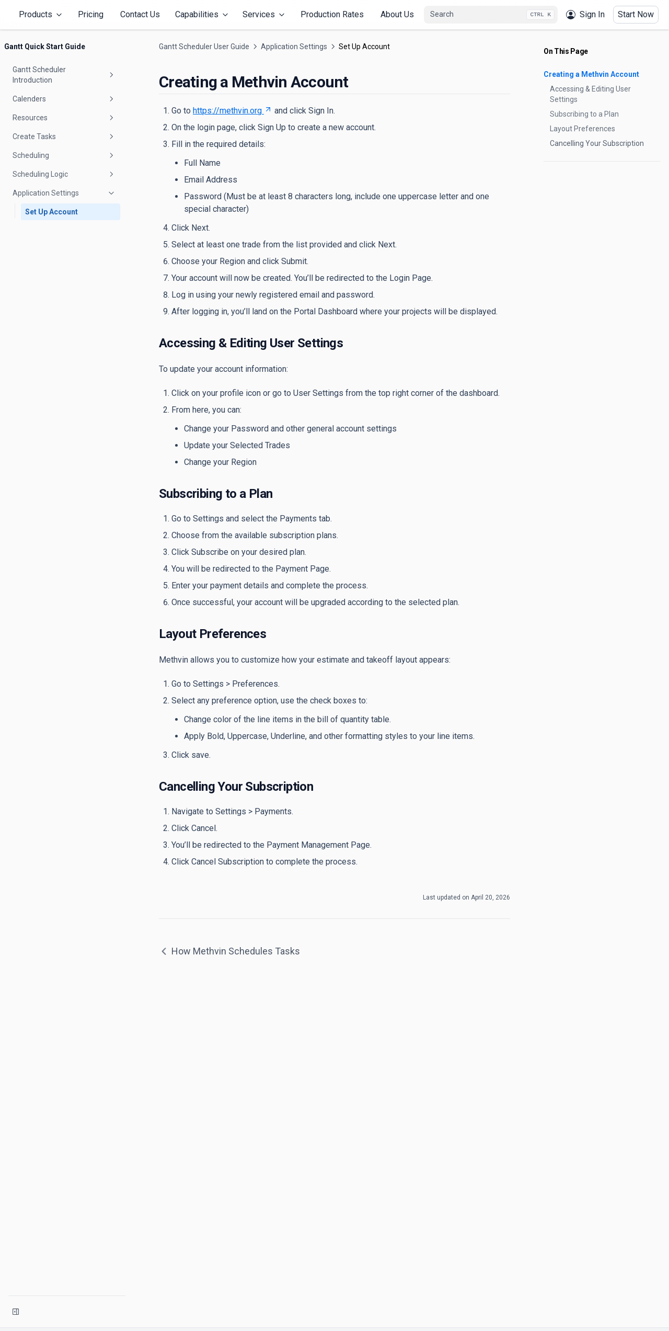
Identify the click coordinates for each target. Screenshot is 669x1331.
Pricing (90, 14)
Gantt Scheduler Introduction (64, 74)
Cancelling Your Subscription (597, 143)
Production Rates (332, 14)
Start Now (636, 14)
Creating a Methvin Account (591, 74)
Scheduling (64, 155)
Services (264, 14)
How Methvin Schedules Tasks (229, 951)
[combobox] (491, 15)
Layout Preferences (582, 128)
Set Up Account (51, 212)
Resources (64, 117)
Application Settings (64, 193)
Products (41, 14)
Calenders (64, 99)
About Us (397, 14)
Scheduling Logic (64, 174)
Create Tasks (64, 136)
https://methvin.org (232, 111)
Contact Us (140, 14)
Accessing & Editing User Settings (590, 94)
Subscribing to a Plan (584, 114)
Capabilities (202, 14)
